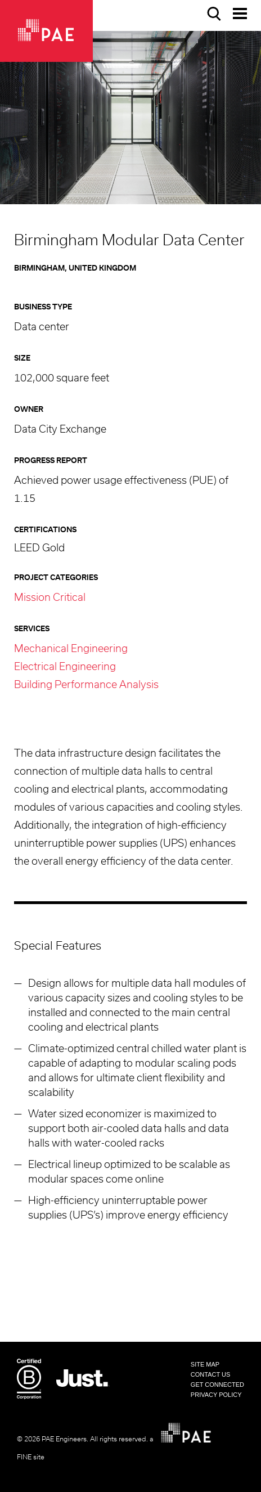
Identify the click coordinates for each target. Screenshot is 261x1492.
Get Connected (217, 1384)
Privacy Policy (216, 1394)
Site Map (205, 1364)
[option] (130, 117)
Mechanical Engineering (71, 649)
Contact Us (211, 1374)
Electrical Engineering (65, 667)
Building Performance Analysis (86, 685)
